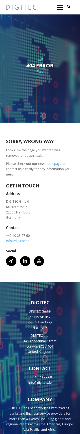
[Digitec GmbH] (33, 7)
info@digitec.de (17, 241)
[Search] (66, 7)
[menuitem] (66, 7)
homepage (53, 163)
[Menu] (58, 7)
